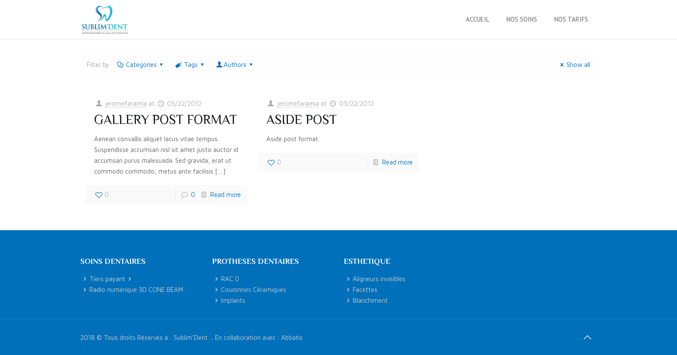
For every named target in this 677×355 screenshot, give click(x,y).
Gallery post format (165, 119)
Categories (141, 64)
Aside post (301, 119)
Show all (573, 64)
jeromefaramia (126, 103)
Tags (190, 64)
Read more (225, 194)
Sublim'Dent (191, 337)
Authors (235, 64)
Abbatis (292, 337)
